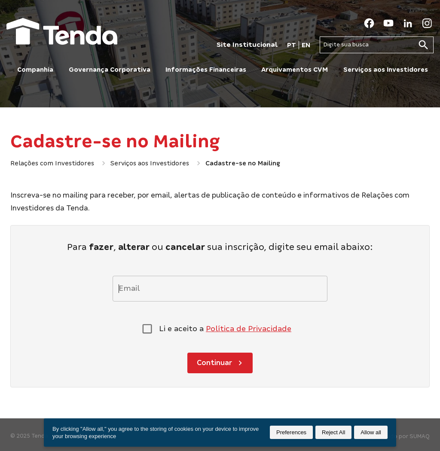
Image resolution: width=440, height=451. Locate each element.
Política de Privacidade (248, 328)
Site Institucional (247, 44)
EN (306, 45)
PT (291, 45)
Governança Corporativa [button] (109, 69)
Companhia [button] (35, 69)
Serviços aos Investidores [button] (385, 69)
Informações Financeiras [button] (206, 69)
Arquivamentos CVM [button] (294, 69)
